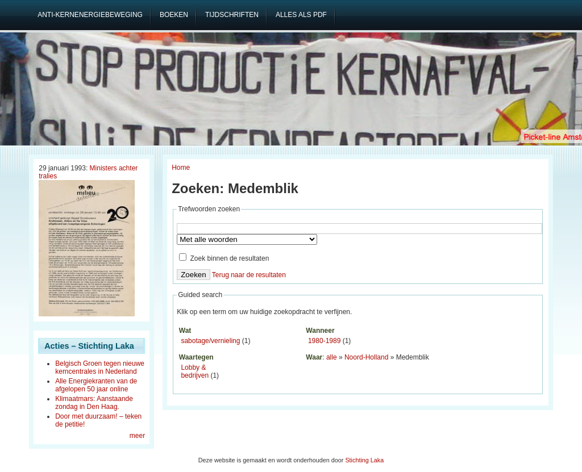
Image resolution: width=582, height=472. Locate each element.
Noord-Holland (366, 357)
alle (331, 357)
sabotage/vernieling (210, 341)
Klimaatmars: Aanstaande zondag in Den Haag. (94, 403)
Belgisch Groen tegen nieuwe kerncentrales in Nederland (99, 367)
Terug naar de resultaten (249, 275)
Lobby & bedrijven (195, 371)
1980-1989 (324, 341)
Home (181, 168)
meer (137, 436)
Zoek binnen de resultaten (224, 258)
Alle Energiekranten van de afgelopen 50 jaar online (96, 385)
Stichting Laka (364, 460)
